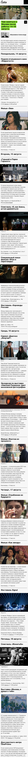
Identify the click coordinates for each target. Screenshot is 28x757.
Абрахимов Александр (13, 34)
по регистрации (8, 202)
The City (4, 2)
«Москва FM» (13, 47)
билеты (6, 104)
